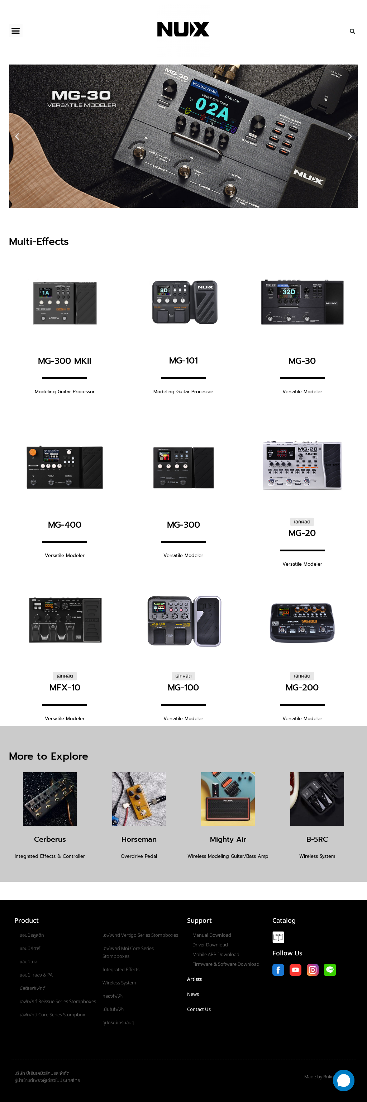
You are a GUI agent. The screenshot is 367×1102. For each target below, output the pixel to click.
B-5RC (317, 839)
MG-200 (302, 687)
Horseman (139, 839)
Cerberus (50, 839)
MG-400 (64, 524)
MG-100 (183, 687)
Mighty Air (228, 839)
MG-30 (302, 361)
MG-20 (302, 533)
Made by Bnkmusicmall (328, 1076)
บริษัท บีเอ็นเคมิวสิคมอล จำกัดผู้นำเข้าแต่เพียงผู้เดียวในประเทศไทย (47, 1077)
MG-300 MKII (64, 361)
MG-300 (183, 524)
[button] (16, 30)
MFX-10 (64, 687)
